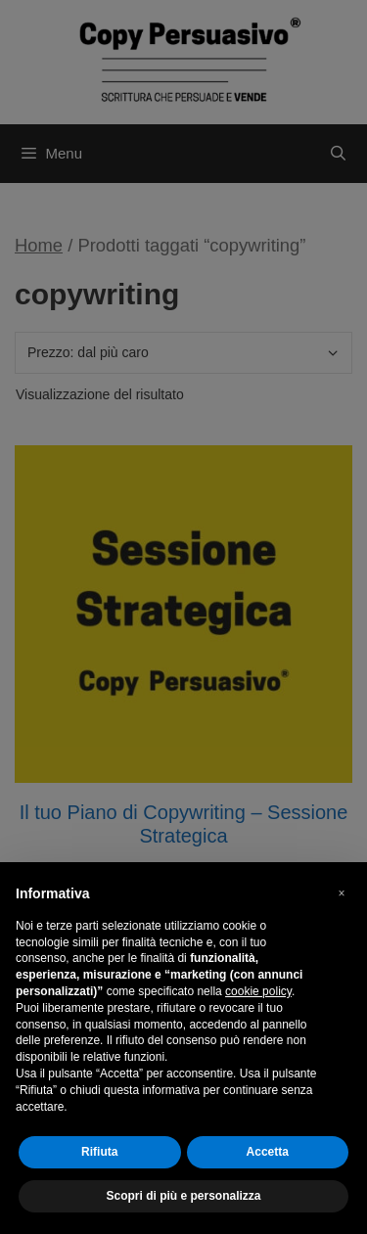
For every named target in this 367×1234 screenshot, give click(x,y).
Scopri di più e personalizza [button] (183, 1196)
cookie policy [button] (258, 991)
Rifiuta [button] (99, 1152)
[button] (341, 893)
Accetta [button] (268, 1152)
